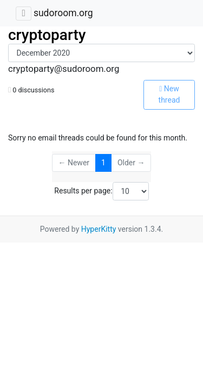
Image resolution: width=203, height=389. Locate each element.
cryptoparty (47, 35)
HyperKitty (98, 229)
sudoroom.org (63, 13)
